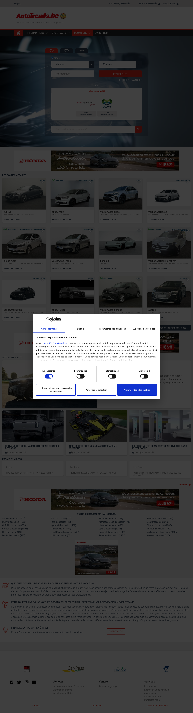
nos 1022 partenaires (55, 343)
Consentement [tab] (48, 328)
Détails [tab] (80, 328)
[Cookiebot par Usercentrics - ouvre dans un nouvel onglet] (48, 319)
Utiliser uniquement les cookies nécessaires (56, 390)
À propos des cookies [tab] (144, 328)
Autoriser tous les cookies (137, 389)
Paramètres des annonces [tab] (112, 328)
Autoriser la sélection (96, 389)
